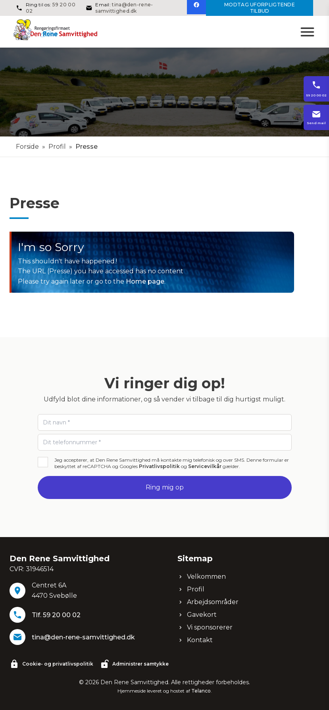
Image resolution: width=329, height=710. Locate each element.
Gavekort (197, 614)
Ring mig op (165, 487)
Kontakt (195, 640)
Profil (57, 146)
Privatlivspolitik (159, 466)
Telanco (201, 691)
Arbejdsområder (208, 602)
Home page (145, 281)
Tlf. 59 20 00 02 (56, 615)
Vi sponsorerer (205, 627)
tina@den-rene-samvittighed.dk (124, 8)
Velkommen (201, 576)
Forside (27, 146)
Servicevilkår (204, 466)
